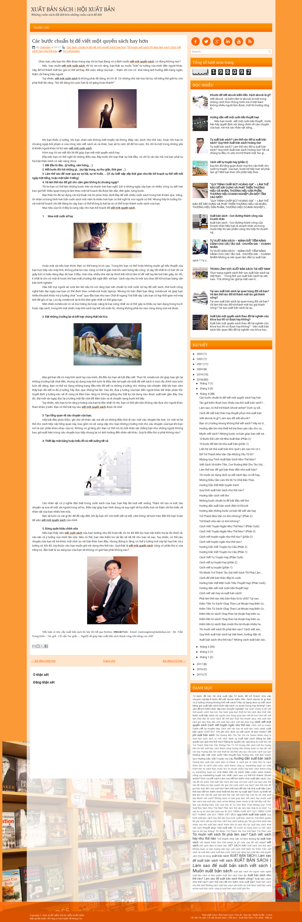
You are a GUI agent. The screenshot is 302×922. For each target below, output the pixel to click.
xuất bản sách (220, 855)
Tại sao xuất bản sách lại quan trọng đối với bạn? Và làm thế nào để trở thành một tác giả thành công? (239, 294)
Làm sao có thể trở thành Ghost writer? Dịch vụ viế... (230, 407)
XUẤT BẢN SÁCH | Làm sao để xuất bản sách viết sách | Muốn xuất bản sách (232, 865)
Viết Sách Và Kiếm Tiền (254, 849)
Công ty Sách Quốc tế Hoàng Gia (66, 918)
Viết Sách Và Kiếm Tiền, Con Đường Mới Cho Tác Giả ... (232, 464)
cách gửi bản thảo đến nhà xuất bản (211, 722)
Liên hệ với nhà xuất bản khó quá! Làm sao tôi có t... (230, 449)
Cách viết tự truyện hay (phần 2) (229, 162)
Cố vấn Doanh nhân (216, 917)
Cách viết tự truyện (261, 725)
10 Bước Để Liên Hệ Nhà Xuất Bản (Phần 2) (225, 438)
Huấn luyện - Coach (262, 915)
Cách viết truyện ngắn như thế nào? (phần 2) (226, 536)
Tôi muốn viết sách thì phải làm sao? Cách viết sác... (230, 629)
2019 (200, 374)
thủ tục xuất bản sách (254, 824)
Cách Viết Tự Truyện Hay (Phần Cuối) (221, 557)
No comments (71, 51)
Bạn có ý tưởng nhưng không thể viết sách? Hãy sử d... (232, 423)
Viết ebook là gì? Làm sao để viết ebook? (224, 418)
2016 (200, 669)
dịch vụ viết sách (218, 738)
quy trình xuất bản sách (251, 814)
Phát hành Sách (225, 915)
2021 (200, 364)
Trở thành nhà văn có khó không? (219, 521)
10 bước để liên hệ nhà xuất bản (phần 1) (224, 443)
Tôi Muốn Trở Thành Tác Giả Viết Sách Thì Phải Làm (243, 831)
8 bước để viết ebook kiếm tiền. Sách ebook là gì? (240, 95)
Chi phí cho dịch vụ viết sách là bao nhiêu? (241, 731)
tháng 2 (204, 651)
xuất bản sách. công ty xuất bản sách (218, 888)
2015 (200, 674)
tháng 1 (204, 657)
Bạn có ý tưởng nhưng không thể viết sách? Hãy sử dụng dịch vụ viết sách (232, 701)
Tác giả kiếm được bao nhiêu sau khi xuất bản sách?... (232, 402)
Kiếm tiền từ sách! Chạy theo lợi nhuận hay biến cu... (230, 613)
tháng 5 (204, 388)
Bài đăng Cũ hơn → (174, 661)
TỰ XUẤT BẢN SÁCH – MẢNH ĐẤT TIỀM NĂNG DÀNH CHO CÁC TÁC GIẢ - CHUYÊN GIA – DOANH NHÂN (240, 244)
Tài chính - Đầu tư (263, 917)
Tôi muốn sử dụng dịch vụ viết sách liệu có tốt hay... (230, 475)
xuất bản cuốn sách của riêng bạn (233, 852)
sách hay (226, 821)
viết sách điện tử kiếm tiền (213, 845)
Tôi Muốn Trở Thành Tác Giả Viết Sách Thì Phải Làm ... (231, 572)
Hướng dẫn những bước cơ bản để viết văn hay (227, 510)
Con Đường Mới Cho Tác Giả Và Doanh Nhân (239, 735)
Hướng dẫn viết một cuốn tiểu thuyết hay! (234, 117)
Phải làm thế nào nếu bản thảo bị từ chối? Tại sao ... (230, 598)
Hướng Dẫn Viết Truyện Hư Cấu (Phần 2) (223, 546)
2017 (200, 664)
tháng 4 (204, 393)
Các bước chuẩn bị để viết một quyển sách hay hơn (90, 40)
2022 (200, 359)
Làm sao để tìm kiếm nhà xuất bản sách (243, 778)
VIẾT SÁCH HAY (237, 845)
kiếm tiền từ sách (261, 762)
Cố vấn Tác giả (198, 917)
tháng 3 (204, 646)
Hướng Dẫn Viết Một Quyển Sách (219, 485)
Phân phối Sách (209, 915)
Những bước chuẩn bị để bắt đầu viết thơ (224, 500)
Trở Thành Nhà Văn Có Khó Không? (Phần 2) (225, 516)
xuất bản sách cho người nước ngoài (252, 871)
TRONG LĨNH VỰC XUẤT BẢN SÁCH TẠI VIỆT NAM (240, 269)
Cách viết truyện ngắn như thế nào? (220, 541)
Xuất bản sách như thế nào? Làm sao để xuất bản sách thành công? (232, 877)
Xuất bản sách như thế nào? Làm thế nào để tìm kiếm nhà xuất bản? (232, 880)
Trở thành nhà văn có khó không (236, 838)
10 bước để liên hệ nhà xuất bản (213, 696)
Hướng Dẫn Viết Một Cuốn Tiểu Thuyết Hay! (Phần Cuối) (232, 583)
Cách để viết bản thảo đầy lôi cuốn (220, 577)
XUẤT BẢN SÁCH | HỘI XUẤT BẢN (73, 9)
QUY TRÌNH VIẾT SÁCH (224, 814)
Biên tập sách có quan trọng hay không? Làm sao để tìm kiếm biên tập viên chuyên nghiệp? (232, 707)
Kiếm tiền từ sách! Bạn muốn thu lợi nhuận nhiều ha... (230, 624)
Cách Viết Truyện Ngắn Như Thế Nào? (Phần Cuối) (229, 526)
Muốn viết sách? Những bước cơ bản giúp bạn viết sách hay (228, 798)
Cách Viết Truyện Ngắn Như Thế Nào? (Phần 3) (227, 531)
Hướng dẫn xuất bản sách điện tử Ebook (223, 505)
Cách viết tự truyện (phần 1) (216, 567)
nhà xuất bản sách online (215, 801)
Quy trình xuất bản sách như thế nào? (221, 490)
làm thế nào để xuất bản (209, 795)
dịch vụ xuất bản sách (242, 738)
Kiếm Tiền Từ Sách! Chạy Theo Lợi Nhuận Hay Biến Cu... (232, 603)
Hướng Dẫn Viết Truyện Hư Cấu (215, 758)
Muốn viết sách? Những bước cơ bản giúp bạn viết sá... (232, 433)
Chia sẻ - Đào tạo (243, 915)
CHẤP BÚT (209, 731)
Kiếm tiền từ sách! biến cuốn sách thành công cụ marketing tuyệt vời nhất (232, 765)
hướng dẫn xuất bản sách (252, 758)
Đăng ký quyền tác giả (237, 741)
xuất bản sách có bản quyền (207, 875)
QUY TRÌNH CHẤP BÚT (240, 811)
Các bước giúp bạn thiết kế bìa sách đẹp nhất (242, 712)
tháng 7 (204, 383)
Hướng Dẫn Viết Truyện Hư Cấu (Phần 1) (223, 552)
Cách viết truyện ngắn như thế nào (229, 725)
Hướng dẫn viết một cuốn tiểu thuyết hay (217, 754)
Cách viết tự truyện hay (206, 728)
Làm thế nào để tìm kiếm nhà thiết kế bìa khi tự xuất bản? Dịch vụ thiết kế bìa (232, 792)
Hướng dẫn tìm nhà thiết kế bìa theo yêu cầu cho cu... (231, 428)
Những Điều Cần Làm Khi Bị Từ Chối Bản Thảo (226, 480)
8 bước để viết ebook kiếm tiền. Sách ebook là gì (238, 699)
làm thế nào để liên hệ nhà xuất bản (245, 788)
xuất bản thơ (243, 888)
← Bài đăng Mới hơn (43, 661)
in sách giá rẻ (243, 762)
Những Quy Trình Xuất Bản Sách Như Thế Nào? (227, 459)
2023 (200, 353)
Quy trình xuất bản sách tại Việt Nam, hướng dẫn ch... (231, 634)
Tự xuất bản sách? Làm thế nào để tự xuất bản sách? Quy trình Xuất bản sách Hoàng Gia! (238, 141)
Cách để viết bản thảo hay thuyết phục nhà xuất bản (230, 413)
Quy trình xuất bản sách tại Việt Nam (245, 818)
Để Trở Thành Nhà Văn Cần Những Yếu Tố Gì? (226, 454)
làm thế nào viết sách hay (236, 795)
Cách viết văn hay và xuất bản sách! (220, 593)
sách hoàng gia (240, 821)
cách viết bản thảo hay (242, 722)
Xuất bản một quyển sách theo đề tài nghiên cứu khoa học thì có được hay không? (239, 318)
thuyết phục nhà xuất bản (217, 827)
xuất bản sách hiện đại (235, 875)
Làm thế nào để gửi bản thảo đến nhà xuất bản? (228, 469)
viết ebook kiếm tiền (210, 842)
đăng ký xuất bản (259, 741)
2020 (200, 369)
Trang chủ (41, 28)
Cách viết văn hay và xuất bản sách (240, 728)
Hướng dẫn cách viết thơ (214, 495)
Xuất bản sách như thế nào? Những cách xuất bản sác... (233, 639)
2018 (200, 379)
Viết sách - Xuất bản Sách (240, 917)
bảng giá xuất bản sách (206, 705)
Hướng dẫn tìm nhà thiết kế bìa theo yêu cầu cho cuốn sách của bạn (236, 751)
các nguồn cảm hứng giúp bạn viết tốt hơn (236, 715)
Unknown (45, 47)
